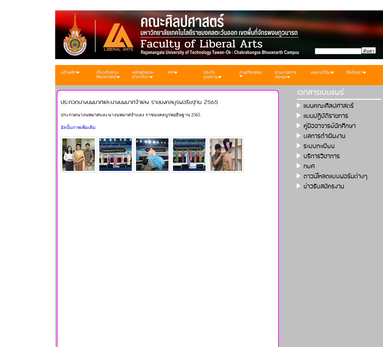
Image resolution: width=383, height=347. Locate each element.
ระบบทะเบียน (319, 146)
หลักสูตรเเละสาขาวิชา (143, 75)
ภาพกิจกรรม (250, 73)
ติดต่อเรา (356, 73)
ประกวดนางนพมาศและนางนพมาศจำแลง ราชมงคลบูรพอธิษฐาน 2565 (139, 102)
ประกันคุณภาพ (213, 75)
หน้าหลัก (70, 73)
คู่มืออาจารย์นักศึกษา (329, 126)
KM (173, 73)
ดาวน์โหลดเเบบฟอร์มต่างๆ (335, 176)
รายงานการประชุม (285, 75)
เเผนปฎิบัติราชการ (325, 116)
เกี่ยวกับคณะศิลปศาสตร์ (108, 75)
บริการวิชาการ (321, 156)
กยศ (309, 166)
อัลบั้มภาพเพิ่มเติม (78, 127)
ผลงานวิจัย (322, 73)
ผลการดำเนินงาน (324, 136)
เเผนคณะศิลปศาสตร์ (328, 106)
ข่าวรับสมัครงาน (323, 186)
